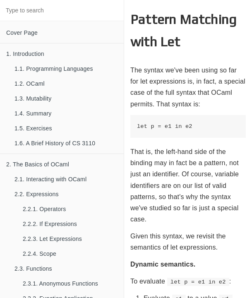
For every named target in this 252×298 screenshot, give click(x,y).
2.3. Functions (33, 268)
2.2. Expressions (36, 194)
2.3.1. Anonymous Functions (60, 283)
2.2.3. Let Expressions (52, 239)
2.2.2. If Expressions (50, 224)
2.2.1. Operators (44, 209)
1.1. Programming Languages (53, 68)
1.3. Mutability (32, 98)
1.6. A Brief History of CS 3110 (54, 143)
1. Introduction (25, 53)
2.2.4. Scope (39, 253)
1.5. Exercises (33, 128)
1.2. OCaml (29, 83)
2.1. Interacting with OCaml (50, 179)
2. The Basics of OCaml (37, 164)
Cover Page (22, 32)
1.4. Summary (33, 113)
